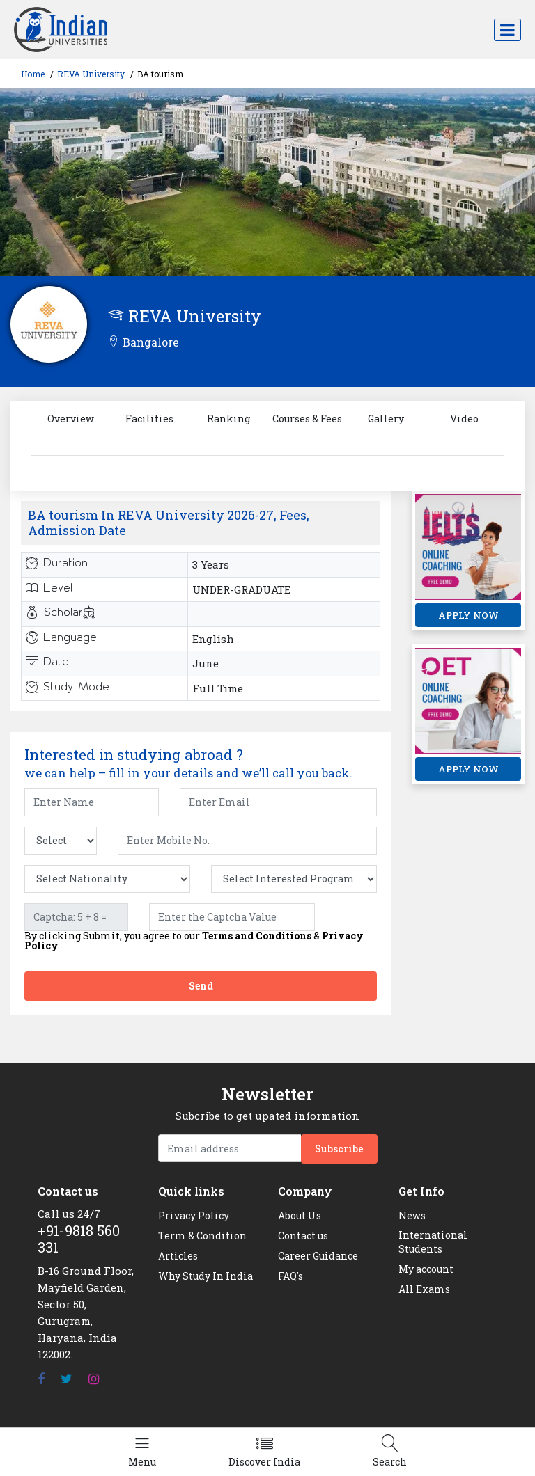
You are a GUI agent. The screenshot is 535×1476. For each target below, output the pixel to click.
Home (33, 73)
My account (425, 1269)
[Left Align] (142, 1452)
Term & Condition (202, 1235)
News (412, 1215)
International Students (432, 1241)
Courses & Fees (307, 418)
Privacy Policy (193, 1215)
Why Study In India (205, 1276)
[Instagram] (93, 1379)
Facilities (149, 418)
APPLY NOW (468, 615)
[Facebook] (41, 1379)
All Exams (424, 1289)
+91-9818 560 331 (79, 1238)
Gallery (386, 418)
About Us (299, 1215)
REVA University (91, 73)
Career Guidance (318, 1255)
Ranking (228, 418)
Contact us (303, 1235)
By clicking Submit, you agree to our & (194, 941)
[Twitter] (66, 1379)
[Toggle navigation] (507, 30)
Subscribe (339, 1148)
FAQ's (290, 1276)
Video (464, 418)
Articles (178, 1255)
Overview (70, 418)
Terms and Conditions (256, 935)
